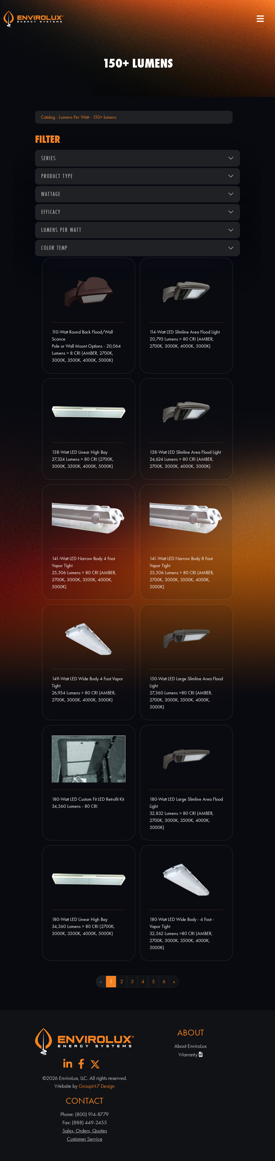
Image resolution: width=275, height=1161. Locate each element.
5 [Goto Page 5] (153, 981)
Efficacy (51, 211)
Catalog (48, 117)
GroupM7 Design (97, 1086)
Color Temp (54, 247)
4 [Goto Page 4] (142, 981)
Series (48, 158)
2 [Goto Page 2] (121, 981)
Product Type (57, 176)
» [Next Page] (174, 981)
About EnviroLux (190, 1046)
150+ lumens (104, 117)
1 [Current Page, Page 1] (111, 981)
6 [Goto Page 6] (164, 981)
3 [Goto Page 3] (132, 981)
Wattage (51, 193)
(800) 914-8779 (92, 1114)
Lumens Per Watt (74, 117)
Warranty (190, 1054)
